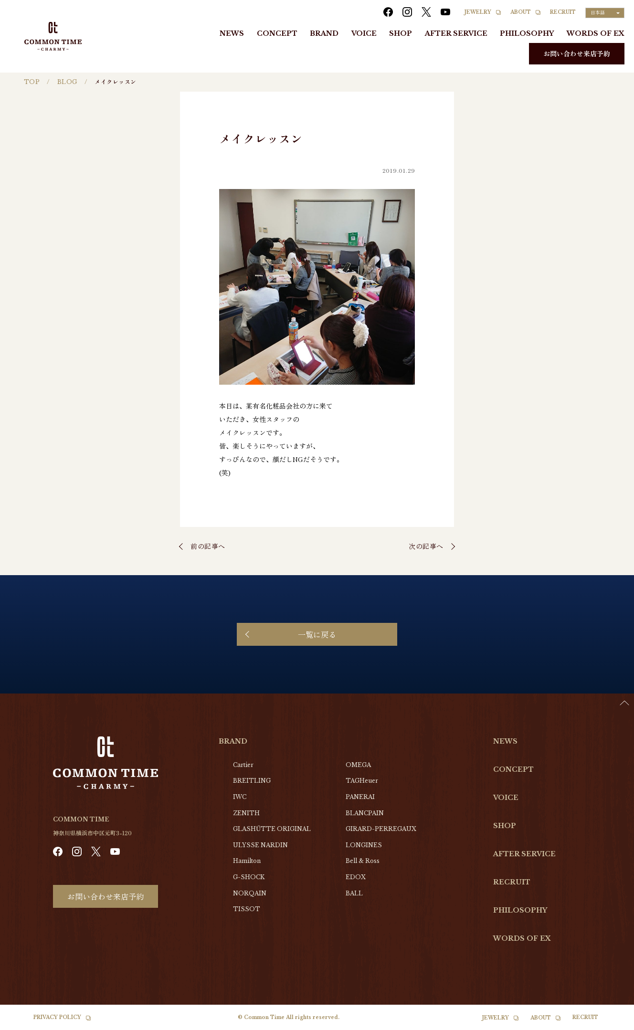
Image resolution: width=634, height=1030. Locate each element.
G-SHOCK (248, 877)
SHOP (400, 33)
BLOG (67, 81)
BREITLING (252, 780)
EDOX (356, 877)
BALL (354, 893)
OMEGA (358, 764)
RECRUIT (563, 12)
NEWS (232, 33)
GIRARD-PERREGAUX (381, 828)
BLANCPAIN (365, 813)
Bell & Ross (363, 860)
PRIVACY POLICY (57, 1017)
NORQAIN (249, 893)
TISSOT (246, 909)
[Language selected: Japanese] (604, 13)
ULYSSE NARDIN (260, 845)
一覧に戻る (317, 634)
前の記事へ (207, 546)
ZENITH (246, 813)
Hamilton (247, 860)
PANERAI (360, 796)
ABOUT (520, 12)
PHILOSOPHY (527, 33)
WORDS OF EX (595, 33)
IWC (239, 796)
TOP (32, 81)
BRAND (324, 33)
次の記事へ (426, 546)
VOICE (364, 33)
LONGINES (364, 845)
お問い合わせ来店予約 (576, 53)
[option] (610, 1023)
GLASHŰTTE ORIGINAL (272, 828)
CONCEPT (277, 33)
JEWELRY (478, 12)
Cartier (243, 764)
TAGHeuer (362, 780)
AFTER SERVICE (456, 33)
